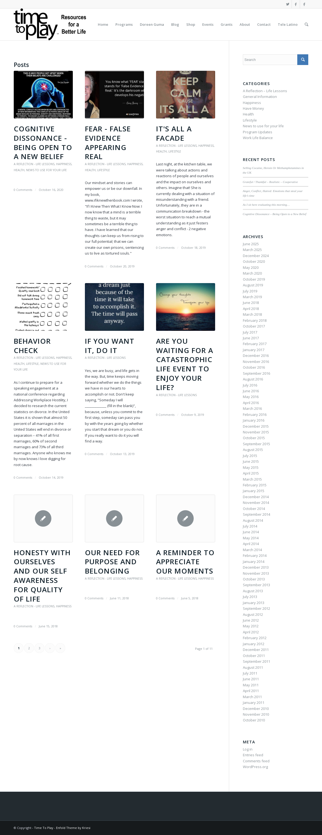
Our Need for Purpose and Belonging (112, 562)
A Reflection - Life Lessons (34, 164)
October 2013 (254, 579)
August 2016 (253, 379)
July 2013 (250, 596)
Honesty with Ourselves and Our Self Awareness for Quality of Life (42, 576)
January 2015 (253, 490)
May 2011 (251, 684)
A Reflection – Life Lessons (265, 90)
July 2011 (250, 673)
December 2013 (256, 567)
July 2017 (250, 332)
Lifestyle (103, 170)
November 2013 (256, 573)
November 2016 (256, 361)
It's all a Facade (174, 133)
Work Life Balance (258, 137)
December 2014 (256, 496)
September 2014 (256, 514)
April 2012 (251, 632)
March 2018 (252, 314)
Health (19, 170)
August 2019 (253, 285)
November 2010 (256, 714)
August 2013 (253, 590)
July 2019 (250, 291)
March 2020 (252, 273)
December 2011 (256, 649)
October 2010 (254, 720)
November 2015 (256, 432)
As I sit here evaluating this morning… (266, 204)
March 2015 (252, 479)
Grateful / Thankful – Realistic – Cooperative (270, 182)
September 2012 (256, 608)
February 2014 (255, 555)
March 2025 (252, 249)
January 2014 (253, 561)
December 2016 (256, 355)
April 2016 (251, 402)
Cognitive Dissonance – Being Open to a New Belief (274, 214)
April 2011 (251, 690)
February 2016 (255, 414)
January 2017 (253, 349)
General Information (260, 96)
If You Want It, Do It (109, 345)
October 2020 (254, 261)
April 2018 (251, 308)
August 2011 (253, 667)
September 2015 (256, 443)
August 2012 (253, 614)
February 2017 (255, 343)
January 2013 (253, 602)
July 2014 (250, 526)
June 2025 (251, 243)
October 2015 (254, 437)
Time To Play (43, 828)
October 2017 (254, 326)
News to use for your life (46, 170)
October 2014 (254, 508)
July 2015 (250, 455)
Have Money (253, 108)
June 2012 (251, 620)
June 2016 (251, 390)
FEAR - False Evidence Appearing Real (108, 142)
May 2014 (251, 537)
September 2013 (256, 584)
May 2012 (251, 626)
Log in (247, 749)
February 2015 (255, 485)
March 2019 (252, 296)
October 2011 (254, 655)
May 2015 (251, 467)
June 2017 (251, 337)
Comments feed (256, 760)
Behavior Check (32, 345)
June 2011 (251, 678)
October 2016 (254, 367)
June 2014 (251, 531)
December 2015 (256, 426)
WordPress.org (255, 766)
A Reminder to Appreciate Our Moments (185, 562)
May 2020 (251, 267)
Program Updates (257, 131)
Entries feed (253, 754)
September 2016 (256, 373)
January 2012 (253, 643)
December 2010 (256, 708)
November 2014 (256, 502)
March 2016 (252, 408)
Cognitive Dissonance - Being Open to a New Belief (43, 142)
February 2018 (255, 320)
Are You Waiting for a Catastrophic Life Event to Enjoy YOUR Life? (184, 364)
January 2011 (253, 702)
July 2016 (250, 385)
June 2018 (251, 302)
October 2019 (254, 279)
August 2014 (253, 520)
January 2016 (253, 420)
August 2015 (253, 449)
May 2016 (251, 396)
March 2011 (252, 696)
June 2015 (251, 461)
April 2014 (251, 543)
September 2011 (256, 661)
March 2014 (252, 549)
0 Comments (23, 190)
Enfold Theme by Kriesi (73, 828)
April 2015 (251, 473)
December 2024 (256, 255)
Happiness (63, 164)
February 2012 (255, 637)
